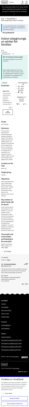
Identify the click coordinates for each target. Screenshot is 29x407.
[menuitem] (9, 260)
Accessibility (4, 307)
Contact (3, 304)
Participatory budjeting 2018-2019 (11, 350)
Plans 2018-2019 (11, 18)
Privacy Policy (5, 317)
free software (15, 356)
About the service (6, 310)
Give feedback (9, 328)
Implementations (6, 337)
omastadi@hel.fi (5, 325)
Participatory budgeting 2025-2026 (11, 340)
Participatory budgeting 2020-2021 (11, 346)
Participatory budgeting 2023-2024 (11, 343)
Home (2, 18)
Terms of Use (5, 313)
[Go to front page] (8, 2)
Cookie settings (15, 368)
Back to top (23, 372)
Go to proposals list (7, 32)
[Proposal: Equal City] (7, 103)
